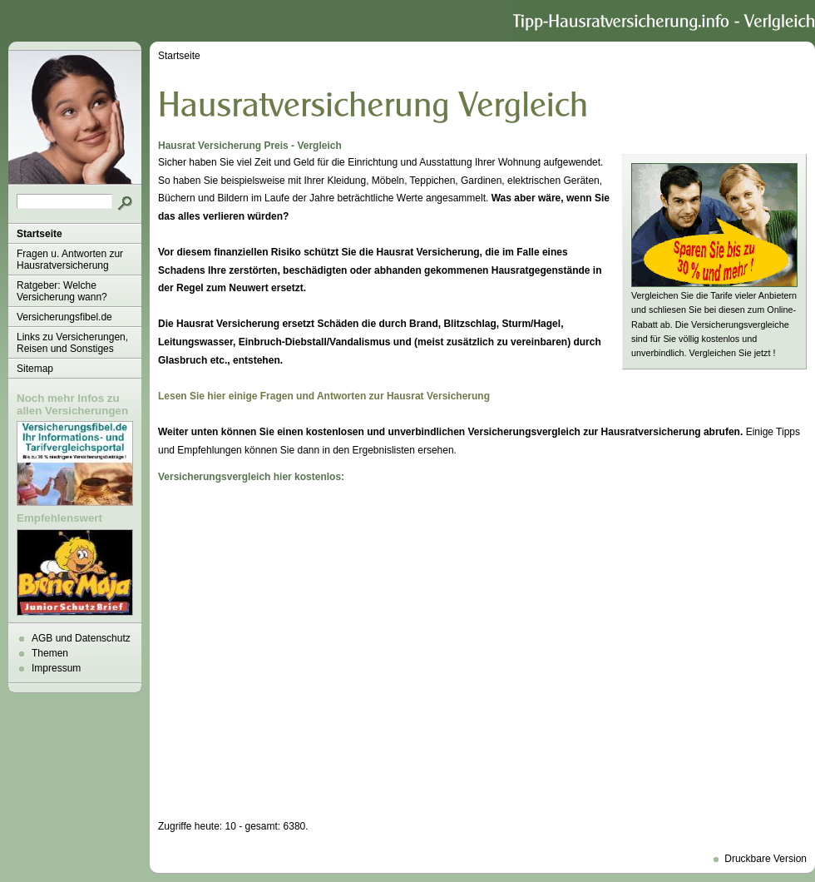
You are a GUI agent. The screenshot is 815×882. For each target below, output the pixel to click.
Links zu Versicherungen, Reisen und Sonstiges (72, 342)
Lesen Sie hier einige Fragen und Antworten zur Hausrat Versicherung (324, 396)
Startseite (39, 234)
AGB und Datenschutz (81, 638)
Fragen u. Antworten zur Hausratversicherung (70, 259)
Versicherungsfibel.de (64, 317)
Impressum (56, 668)
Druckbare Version (765, 859)
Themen (50, 653)
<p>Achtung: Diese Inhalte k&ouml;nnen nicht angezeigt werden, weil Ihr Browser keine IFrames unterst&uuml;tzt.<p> (482, 651)
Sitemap (35, 368)
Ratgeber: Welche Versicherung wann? (62, 291)
